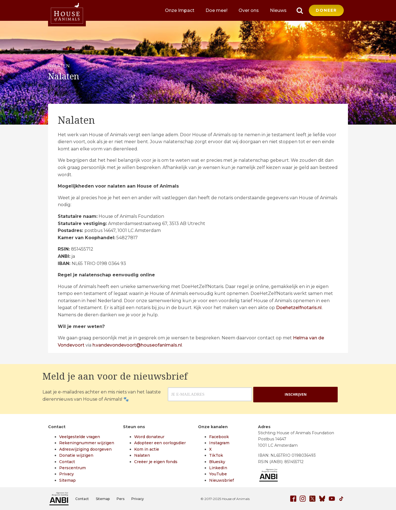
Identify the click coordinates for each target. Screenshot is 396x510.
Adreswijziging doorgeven (85, 449)
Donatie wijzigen (76, 455)
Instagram (219, 442)
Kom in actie (146, 449)
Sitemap (67, 480)
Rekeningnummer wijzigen (86, 442)
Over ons (249, 10)
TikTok (216, 455)
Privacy (66, 473)
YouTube (218, 473)
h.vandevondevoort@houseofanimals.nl (137, 345)
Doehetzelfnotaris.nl (299, 307)
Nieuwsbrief (221, 480)
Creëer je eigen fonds (155, 461)
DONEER (326, 10)
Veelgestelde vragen (79, 436)
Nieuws (278, 10)
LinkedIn (218, 467)
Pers (120, 499)
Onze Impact (179, 10)
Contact (67, 461)
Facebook (219, 436)
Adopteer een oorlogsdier (160, 442)
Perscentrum (72, 467)
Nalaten (142, 455)
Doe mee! (216, 10)
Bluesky (217, 461)
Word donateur (149, 436)
